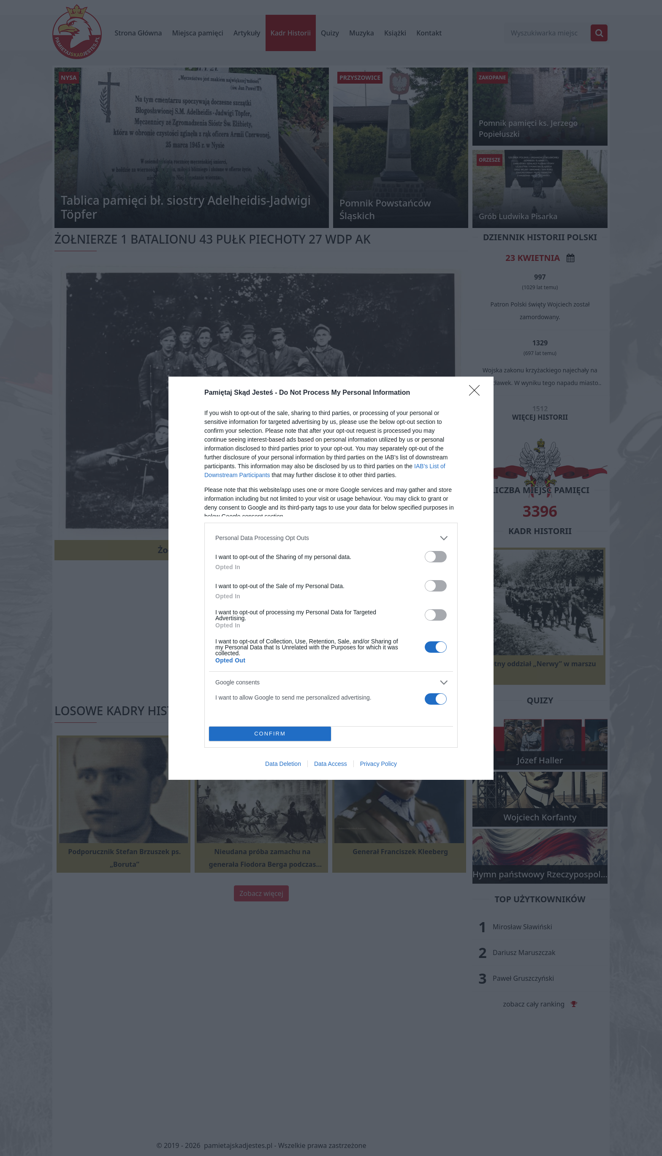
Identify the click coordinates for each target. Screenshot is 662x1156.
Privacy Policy (378, 763)
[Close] (477, 393)
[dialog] (331, 578)
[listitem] (331, 538)
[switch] (436, 556)
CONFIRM (270, 733)
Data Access (330, 763)
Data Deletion (283, 763)
